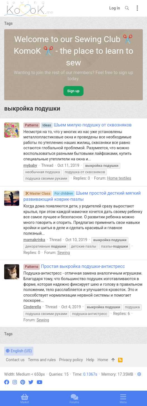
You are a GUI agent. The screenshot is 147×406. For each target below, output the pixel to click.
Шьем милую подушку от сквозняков (77, 125)
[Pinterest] (22, 382)
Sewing (63, 252)
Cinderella (32, 307)
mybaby (30, 165)
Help (90, 360)
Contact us (15, 360)
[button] (139, 374)
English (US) (19, 351)
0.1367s (90, 374)
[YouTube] (39, 382)
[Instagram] (15, 382)
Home (102, 360)
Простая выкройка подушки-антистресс (74, 266)
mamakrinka (34, 240)
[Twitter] (30, 382)
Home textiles (119, 178)
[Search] (127, 8)
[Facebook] (6, 382)
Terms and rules (42, 360)
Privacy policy (71, 360)
